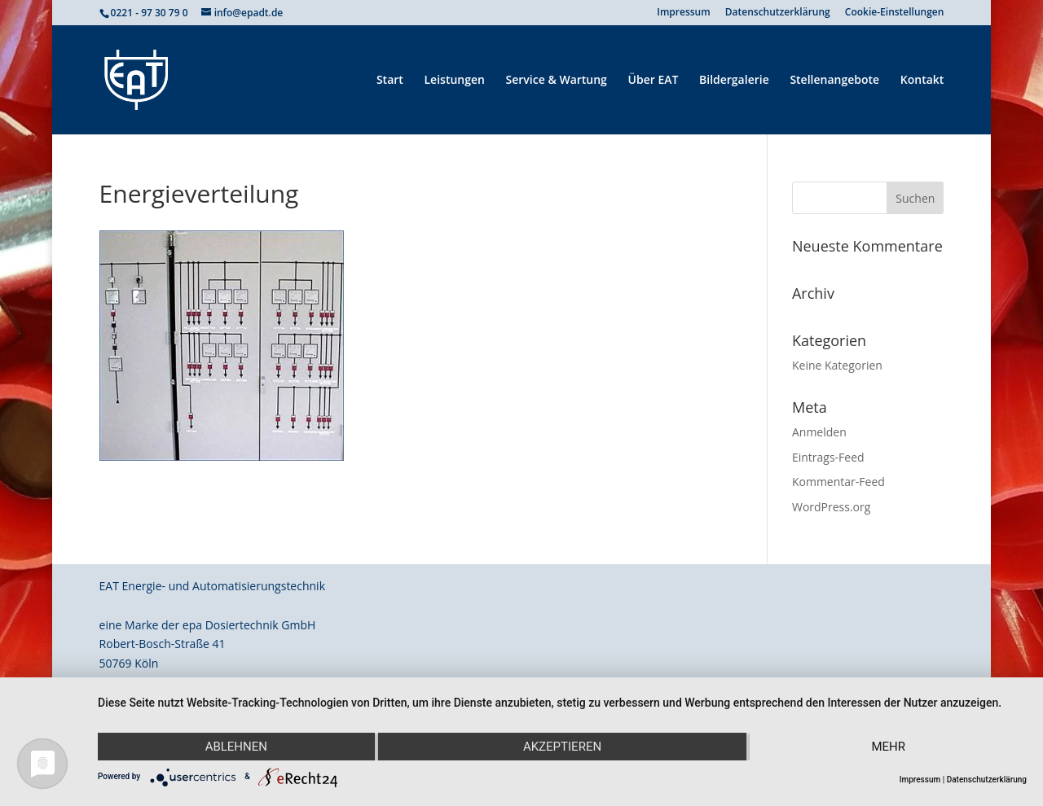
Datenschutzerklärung (777, 13)
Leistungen (454, 80)
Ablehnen (236, 746)
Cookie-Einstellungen (894, 13)
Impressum (683, 13)
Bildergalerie (734, 80)
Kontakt (922, 80)
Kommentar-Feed (838, 481)
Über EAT (653, 80)
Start (389, 80)
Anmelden (819, 432)
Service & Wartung (556, 80)
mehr (888, 746)
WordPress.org (831, 507)
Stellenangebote (834, 80)
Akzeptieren (562, 746)
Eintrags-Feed (828, 457)
